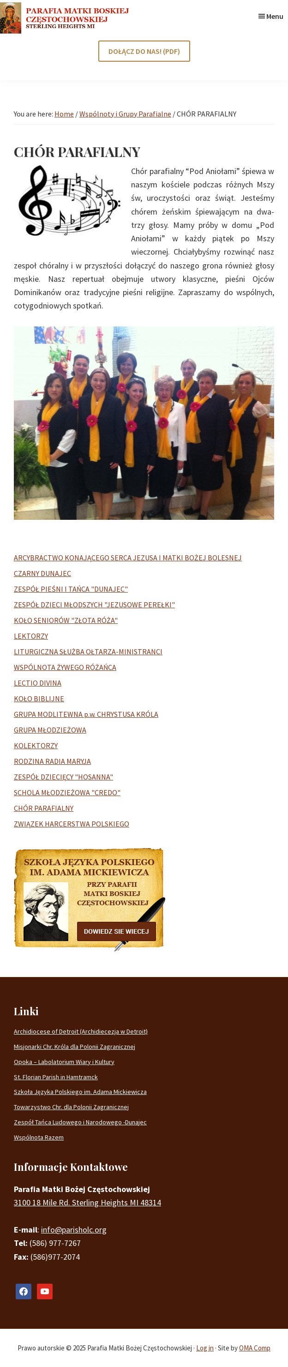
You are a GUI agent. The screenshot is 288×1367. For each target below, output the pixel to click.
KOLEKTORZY (36, 745)
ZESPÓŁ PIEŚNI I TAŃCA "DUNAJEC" (71, 588)
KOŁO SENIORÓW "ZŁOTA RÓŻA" (66, 620)
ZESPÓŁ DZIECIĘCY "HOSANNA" (63, 776)
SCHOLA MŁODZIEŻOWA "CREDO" (67, 792)
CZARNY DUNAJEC (42, 573)
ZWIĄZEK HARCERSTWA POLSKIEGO (71, 823)
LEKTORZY (31, 635)
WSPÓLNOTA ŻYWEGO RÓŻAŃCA (65, 667)
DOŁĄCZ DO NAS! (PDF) (144, 51)
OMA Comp (254, 1348)
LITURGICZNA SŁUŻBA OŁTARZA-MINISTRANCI (88, 651)
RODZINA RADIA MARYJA (52, 761)
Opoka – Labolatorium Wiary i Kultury (64, 1062)
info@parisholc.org (74, 1229)
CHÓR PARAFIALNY (43, 808)
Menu (274, 16)
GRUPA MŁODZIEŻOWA (50, 729)
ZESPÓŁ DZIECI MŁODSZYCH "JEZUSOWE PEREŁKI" (94, 604)
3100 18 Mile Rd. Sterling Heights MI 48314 (87, 1202)
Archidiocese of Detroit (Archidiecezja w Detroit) (81, 1031)
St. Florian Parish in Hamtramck (56, 1077)
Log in (205, 1348)
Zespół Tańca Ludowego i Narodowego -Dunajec (80, 1122)
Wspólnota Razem (39, 1137)
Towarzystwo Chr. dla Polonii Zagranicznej (71, 1107)
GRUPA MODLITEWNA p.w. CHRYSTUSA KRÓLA (86, 714)
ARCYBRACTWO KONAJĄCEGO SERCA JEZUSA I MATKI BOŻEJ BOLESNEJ (128, 557)
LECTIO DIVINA (37, 682)
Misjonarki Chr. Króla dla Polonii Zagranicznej (74, 1046)
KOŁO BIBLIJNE (39, 698)
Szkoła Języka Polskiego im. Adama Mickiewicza (80, 1092)
